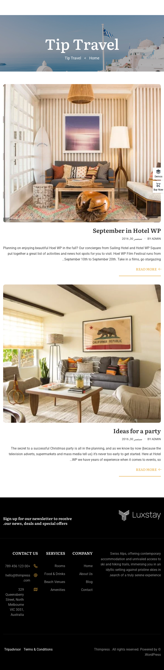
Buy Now (158, 189)
